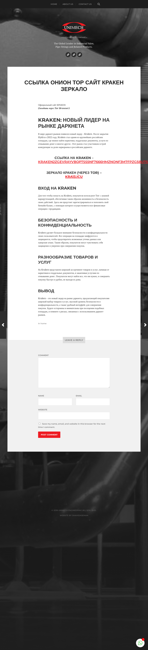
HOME (54, 4)
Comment (43, 355)
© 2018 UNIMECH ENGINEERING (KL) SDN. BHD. (73, 510)
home (44, 323)
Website (42, 409)
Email (79, 396)
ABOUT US (68, 4)
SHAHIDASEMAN (80, 515)
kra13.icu (74, 177)
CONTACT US (85, 4)
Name (41, 396)
